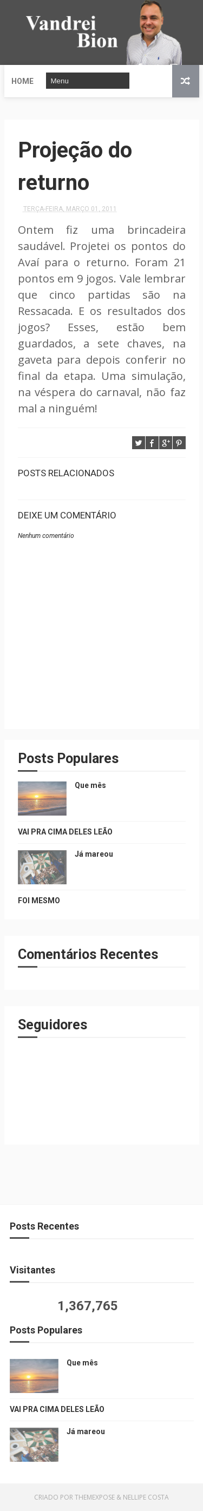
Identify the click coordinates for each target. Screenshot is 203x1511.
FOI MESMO (39, 900)
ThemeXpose (95, 1497)
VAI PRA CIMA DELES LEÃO (65, 831)
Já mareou (94, 854)
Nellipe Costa (146, 1497)
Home (22, 81)
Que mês (90, 785)
